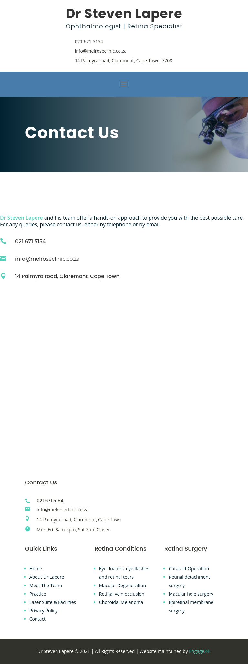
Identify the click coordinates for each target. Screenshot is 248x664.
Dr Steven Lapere (21, 217)
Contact (37, 619)
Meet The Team (45, 585)
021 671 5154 (89, 41)
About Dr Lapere (46, 577)
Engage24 (199, 651)
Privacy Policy (43, 610)
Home (35, 568)
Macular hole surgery (191, 594)
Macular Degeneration (122, 585)
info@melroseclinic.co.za (101, 51)
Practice (37, 594)
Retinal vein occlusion (121, 594)
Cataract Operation (189, 568)
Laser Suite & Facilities (52, 602)
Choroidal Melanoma (121, 602)
